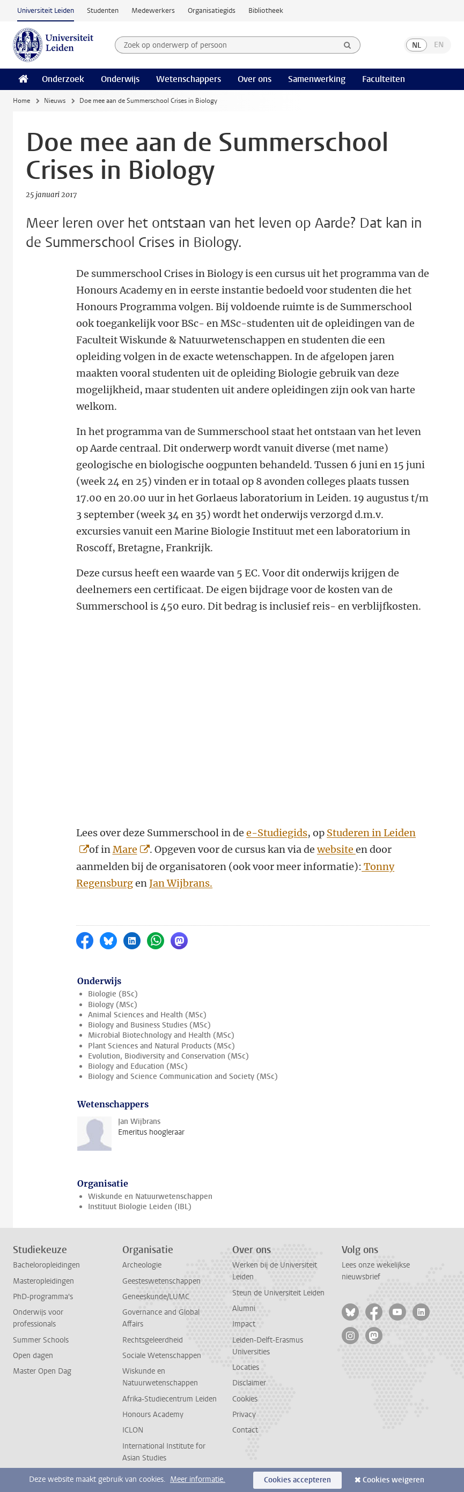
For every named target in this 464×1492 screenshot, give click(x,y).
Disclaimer (249, 1383)
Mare (125, 849)
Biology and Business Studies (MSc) (149, 1025)
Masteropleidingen (43, 1281)
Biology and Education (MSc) (138, 1066)
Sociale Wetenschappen (161, 1356)
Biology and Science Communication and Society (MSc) (183, 1076)
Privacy (244, 1414)
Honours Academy (152, 1414)
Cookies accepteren (297, 1480)
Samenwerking (316, 79)
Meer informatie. (197, 1479)
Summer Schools (41, 1340)
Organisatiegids (211, 10)
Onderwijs (120, 79)
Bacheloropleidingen (46, 1265)
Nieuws (54, 100)
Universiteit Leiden (45, 10)
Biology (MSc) (112, 1005)
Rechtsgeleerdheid (152, 1340)
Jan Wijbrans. (180, 883)
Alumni (243, 1308)
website (336, 849)
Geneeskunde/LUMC (155, 1297)
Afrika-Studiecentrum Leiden (169, 1399)
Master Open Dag (42, 1371)
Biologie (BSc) (113, 994)
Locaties (245, 1367)
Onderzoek (63, 79)
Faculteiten (383, 79)
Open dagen (33, 1356)
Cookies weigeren (393, 1480)
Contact (245, 1430)
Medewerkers (153, 10)
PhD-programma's (43, 1297)
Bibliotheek (265, 10)
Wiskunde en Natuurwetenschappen (150, 1196)
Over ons (254, 79)
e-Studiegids (276, 833)
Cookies (244, 1399)
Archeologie (141, 1265)
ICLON (132, 1430)
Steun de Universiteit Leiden (278, 1293)
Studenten (103, 10)
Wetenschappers (188, 79)
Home (21, 100)
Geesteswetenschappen (161, 1281)
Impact (243, 1324)
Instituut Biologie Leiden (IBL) (140, 1207)
